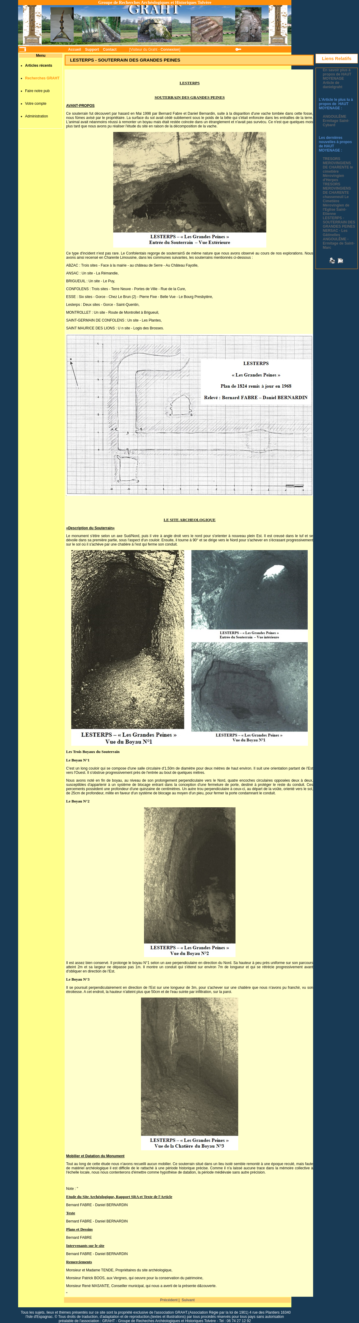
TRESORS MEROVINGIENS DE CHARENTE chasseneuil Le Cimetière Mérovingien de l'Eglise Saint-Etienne (337, 199)
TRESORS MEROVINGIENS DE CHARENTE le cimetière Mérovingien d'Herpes (338, 169)
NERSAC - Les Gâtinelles (335, 233)
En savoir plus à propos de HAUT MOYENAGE (337, 74)
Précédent (169, 1300)
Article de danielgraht (332, 85)
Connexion (170, 49)
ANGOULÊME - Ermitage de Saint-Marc (338, 243)
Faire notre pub (37, 91)
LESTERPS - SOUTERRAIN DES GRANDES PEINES (339, 222)
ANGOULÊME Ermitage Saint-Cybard (336, 120)
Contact (110, 49)
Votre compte (35, 103)
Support (92, 49)
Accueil (74, 49)
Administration (36, 116)
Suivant (187, 1300)
